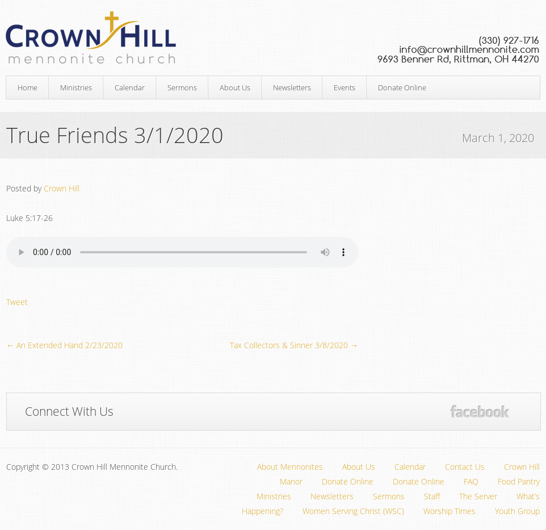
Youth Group (517, 511)
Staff (432, 496)
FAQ (471, 481)
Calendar (130, 87)
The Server (478, 496)
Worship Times (449, 511)
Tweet (17, 302)
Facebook (480, 411)
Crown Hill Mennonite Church (273, 37)
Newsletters (292, 87)
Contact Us (465, 466)
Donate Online (402, 87)
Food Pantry (519, 481)
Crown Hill (61, 188)
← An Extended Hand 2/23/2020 (64, 345)
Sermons (182, 87)
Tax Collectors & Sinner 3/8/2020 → (294, 345)
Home (27, 87)
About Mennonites (290, 466)
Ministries (76, 87)
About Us (235, 87)
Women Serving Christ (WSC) (353, 511)
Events (344, 87)
